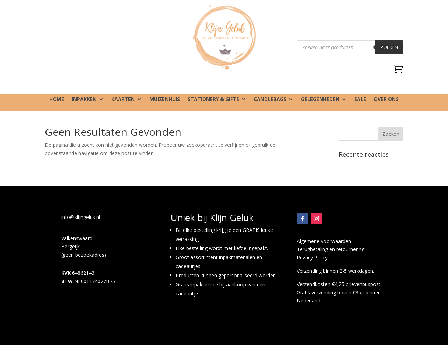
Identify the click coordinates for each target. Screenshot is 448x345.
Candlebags (270, 99)
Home (56, 99)
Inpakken (84, 99)
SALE (360, 99)
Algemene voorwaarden (324, 241)
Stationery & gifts (213, 99)
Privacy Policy (312, 257)
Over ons (386, 99)
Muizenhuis (164, 99)
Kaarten (123, 99)
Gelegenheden (320, 99)
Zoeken (389, 47)
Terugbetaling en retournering (330, 249)
